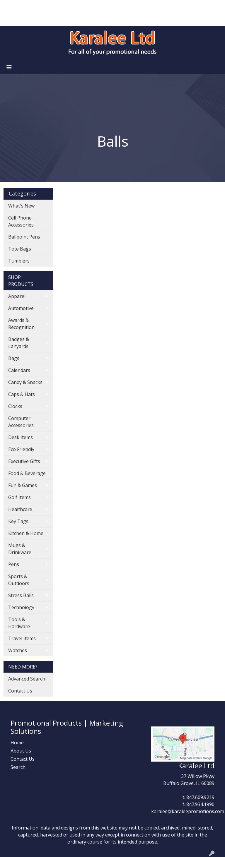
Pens (13, 564)
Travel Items (22, 638)
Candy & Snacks (25, 382)
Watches (17, 650)
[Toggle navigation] (9, 67)
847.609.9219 (200, 797)
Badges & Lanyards (18, 342)
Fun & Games (22, 485)
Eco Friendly (21, 449)
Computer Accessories (21, 421)
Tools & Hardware (19, 623)
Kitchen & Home (25, 533)
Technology (21, 607)
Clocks (15, 406)
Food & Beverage (27, 473)
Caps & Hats (21, 394)
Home (12, 6)
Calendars (19, 370)
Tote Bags (19, 249)
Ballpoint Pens (24, 237)
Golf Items (19, 497)
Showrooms (75, 6)
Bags (13, 358)
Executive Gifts (24, 461)
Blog (52, 6)
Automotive (21, 308)
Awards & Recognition (21, 323)
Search (144, 6)
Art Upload (17, 19)
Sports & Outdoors (18, 580)
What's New (21, 206)
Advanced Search (26, 679)
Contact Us (45, 19)
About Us (33, 6)
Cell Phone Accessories (21, 221)
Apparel (16, 296)
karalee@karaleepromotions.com (187, 811)
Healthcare (20, 509)
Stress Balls (21, 595)
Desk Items (20, 437)
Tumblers (19, 261)
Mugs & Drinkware (19, 549)
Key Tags (18, 521)
